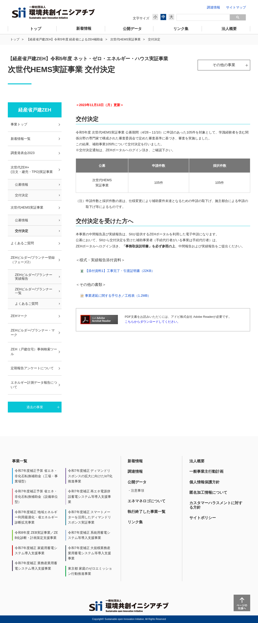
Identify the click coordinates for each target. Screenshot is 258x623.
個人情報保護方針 (204, 482)
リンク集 (135, 522)
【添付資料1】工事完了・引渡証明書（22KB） (120, 271)
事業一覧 (19, 461)
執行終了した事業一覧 (146, 512)
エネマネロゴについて (146, 501)
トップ (14, 39)
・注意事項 (136, 490)
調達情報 (135, 471)
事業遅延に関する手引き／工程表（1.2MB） (118, 295)
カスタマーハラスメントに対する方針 (215, 505)
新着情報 (135, 461)
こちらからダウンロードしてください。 (152, 321)
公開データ (137, 482)
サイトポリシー (202, 518)
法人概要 (197, 461)
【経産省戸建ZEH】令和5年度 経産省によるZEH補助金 (65, 39)
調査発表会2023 (23, 153)
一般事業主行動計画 (206, 471)
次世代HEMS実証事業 (125, 39)
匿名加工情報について (208, 492)
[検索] (203, 17)
